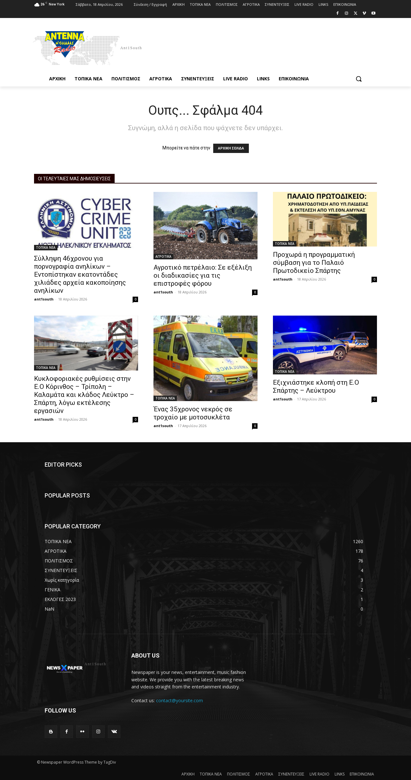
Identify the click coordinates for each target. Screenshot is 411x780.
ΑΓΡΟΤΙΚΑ (163, 256)
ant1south (44, 299)
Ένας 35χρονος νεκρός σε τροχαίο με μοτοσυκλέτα (192, 413)
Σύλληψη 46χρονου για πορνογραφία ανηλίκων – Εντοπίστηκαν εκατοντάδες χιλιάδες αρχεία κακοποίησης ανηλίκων (80, 274)
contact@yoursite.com (179, 700)
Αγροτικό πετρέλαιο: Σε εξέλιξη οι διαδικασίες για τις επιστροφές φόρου (202, 275)
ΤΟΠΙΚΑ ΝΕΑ (46, 247)
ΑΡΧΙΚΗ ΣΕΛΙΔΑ (231, 148)
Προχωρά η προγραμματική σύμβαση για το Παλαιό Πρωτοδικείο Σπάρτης (314, 262)
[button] (358, 78)
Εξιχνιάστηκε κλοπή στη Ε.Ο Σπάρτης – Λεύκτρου (316, 386)
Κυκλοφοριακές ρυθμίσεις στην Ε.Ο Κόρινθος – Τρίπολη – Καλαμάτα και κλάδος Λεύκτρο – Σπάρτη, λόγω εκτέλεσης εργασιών (84, 395)
